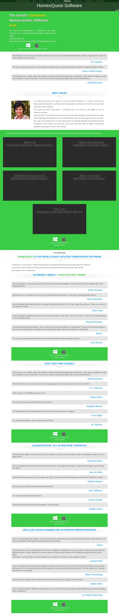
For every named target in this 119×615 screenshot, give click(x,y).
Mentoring (57, 1)
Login (117, 10)
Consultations (88, 1)
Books (41, 1)
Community (77, 1)
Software (67, 1)
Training (49, 1)
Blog (34, 1)
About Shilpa (100, 1)
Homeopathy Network (22, 1)
